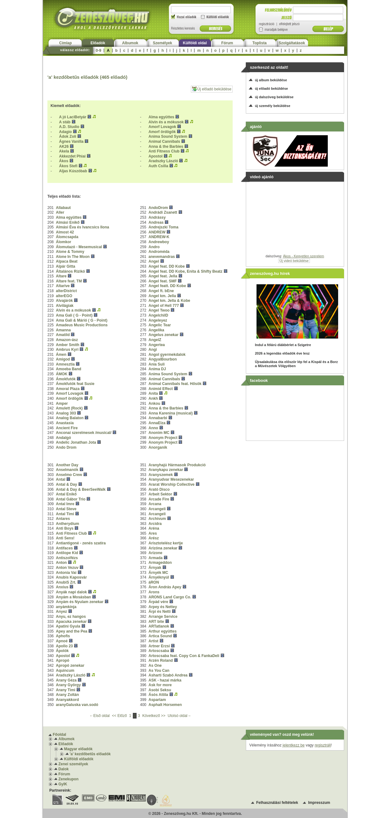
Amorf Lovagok (162, 127)
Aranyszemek (161, 475)
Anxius (62, 587)
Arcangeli (157, 509)
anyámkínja (66, 607)
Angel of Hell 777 (164, 305)
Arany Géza (66, 680)
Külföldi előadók (78, 759)
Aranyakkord (67, 700)
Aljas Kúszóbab (73, 171)
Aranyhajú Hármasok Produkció (177, 465)
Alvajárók (64, 300)
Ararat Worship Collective (171, 484)
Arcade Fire (159, 499)
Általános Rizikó (70, 271)
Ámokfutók (66, 379)
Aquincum (65, 670)
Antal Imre (65, 504)
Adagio (65, 132)
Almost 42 (65, 232)
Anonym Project (163, 438)
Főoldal (59, 734)
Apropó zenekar (70, 665)
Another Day (67, 465)
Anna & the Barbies (166, 146)
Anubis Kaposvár (71, 577)
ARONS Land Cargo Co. (170, 597)
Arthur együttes (162, 631)
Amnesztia (65, 364)
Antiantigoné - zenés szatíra (81, 543)
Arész (154, 538)
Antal (60, 479)
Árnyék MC (158, 572)
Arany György (68, 685)
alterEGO (64, 296)
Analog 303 (66, 413)
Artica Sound (160, 636)
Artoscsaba (159, 651)
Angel (154, 261)
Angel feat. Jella (163, 276)
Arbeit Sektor (160, 494)
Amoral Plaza (67, 389)
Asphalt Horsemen (165, 705)
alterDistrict (66, 291)
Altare (61, 276)
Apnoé (62, 641)
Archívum (157, 518)
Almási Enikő (67, 222)
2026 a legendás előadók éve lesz (282, 353)
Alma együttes (161, 117)
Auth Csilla (158, 166)
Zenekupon (68, 779)
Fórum (227, 43)
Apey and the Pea (71, 631)
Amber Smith (67, 345)
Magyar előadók (78, 749)
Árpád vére (158, 602)
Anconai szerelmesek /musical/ (83, 432)
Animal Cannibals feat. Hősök (175, 384)
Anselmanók (67, 470)
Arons (154, 592)
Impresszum (319, 802)
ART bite (156, 621)
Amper (62, 403)
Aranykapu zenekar (166, 470)
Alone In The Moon (72, 256)
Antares (63, 518)
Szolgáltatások (291, 43)
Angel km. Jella (162, 296)
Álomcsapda (67, 237)
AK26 (64, 146)
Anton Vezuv (67, 567)
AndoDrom (158, 208)
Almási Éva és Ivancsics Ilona (82, 227)
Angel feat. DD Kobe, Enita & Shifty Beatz (185, 271)
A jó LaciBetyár (72, 117)
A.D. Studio (69, 127)
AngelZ (155, 340)
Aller (60, 212)
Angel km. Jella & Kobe (169, 300)
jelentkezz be (294, 745)
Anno (153, 428)
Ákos (63, 161)
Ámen (61, 354)
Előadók (97, 43)
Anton (61, 562)
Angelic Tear (160, 325)
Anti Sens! (65, 538)
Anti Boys (64, 528)
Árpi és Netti (160, 611)
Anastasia (65, 423)
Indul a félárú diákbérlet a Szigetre (283, 345)
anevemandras (162, 256)
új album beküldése (271, 80)
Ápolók (62, 651)
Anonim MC (159, 432)
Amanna (63, 330)
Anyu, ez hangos (71, 616)
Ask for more (160, 685)
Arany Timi (65, 690)
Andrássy (157, 217)
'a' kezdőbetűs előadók (90, 754)
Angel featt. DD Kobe (167, 286)
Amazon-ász (67, 340)
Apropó (62, 660)
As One (155, 665)
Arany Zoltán (67, 694)
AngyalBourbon (163, 359)
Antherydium (67, 523)
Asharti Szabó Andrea (168, 675)
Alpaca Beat (67, 261)
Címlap (65, 43)
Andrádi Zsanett (163, 212)
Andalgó (63, 438)
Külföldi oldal (195, 43)
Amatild (63, 335)
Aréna (154, 528)
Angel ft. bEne (161, 291)
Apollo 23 (64, 646)
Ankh (153, 398)
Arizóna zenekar (163, 548)
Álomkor (63, 242)
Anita (153, 393)
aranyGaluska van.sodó (77, 705)
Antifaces (64, 548)
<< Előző (120, 716)
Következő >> (154, 716)
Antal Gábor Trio (70, 499)
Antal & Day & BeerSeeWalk (80, 489)
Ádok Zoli (67, 136)
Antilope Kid (67, 553)
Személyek (162, 43)
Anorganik (158, 447)
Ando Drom (66, 447)
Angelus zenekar (163, 335)
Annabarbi (158, 418)
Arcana (155, 504)
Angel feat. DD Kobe (167, 266)
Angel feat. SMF (163, 281)
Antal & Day (67, 484)
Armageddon (160, 562)
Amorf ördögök (162, 132)
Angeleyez (158, 320)
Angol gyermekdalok (167, 354)
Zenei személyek (73, 764)
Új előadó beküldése (211, 89)
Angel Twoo (159, 310)
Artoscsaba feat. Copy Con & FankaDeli (184, 656)
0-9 (98, 50)
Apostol (156, 156)
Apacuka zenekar (71, 621)
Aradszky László (163, 161)
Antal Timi (65, 514)
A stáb (64, 122)
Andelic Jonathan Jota (76, 442)
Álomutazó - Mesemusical (79, 247)
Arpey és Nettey (163, 607)
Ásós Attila (158, 694)
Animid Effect (161, 389)
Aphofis (63, 636)
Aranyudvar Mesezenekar (171, 479)
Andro (154, 247)
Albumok (130, 43)
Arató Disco (159, 489)
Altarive (63, 286)
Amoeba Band (68, 369)
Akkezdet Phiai (72, 156)
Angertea (157, 345)
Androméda (159, 251)
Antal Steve (66, 509)
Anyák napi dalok (71, 592)
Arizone (155, 553)
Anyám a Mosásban (73, 597)
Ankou (154, 403)
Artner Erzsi (159, 646)
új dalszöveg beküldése (274, 97)
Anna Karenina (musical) (171, 413)
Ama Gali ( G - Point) (74, 315)
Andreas (156, 222)
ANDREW (157, 232)
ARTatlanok (159, 626)
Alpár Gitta (65, 266)
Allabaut (63, 208)
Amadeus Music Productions (82, 325)
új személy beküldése (272, 106)
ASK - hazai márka (165, 680)
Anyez (61, 611)
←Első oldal (100, 716)
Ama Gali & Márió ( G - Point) (81, 320)
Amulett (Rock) (69, 408)
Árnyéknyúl (159, 577)
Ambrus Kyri (67, 349)
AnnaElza (157, 423)
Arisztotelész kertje (166, 543)
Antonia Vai (66, 572)
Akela (64, 151)
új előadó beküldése (271, 88)
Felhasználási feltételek (277, 802)
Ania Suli (157, 364)
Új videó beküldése (294, 261)
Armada (156, 558)
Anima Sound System (168, 136)
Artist (153, 641)
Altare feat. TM (69, 281)
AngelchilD (158, 315)
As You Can (159, 670)
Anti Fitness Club (164, 151)
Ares (153, 533)
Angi (153, 349)
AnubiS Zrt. (66, 582)
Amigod (63, 359)
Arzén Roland (161, 660)
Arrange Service (163, 616)
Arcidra (155, 523)
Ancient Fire (67, 428)
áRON (154, 582)
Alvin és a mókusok (166, 122)
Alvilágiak (64, 305)
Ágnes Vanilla (71, 141)
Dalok (63, 769)
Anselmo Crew (69, 475)
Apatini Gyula (68, 626)
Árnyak (155, 567)
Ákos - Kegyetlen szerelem (303, 256)
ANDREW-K (159, 237)
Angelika (156, 330)
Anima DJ (157, 369)
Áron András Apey (165, 587)
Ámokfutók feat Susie (75, 384)
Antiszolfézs (67, 558)
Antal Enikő (66, 494)
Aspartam (157, 700)
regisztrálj (323, 745)
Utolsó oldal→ (179, 716)
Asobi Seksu (160, 690)
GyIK (62, 784)
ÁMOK (62, 374)
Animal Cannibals (164, 141)
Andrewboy (159, 242)
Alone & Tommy (70, 251)
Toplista (259, 43)
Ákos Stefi (68, 166)
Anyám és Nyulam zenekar (79, 602)
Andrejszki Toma (163, 227)
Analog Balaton (70, 418)
